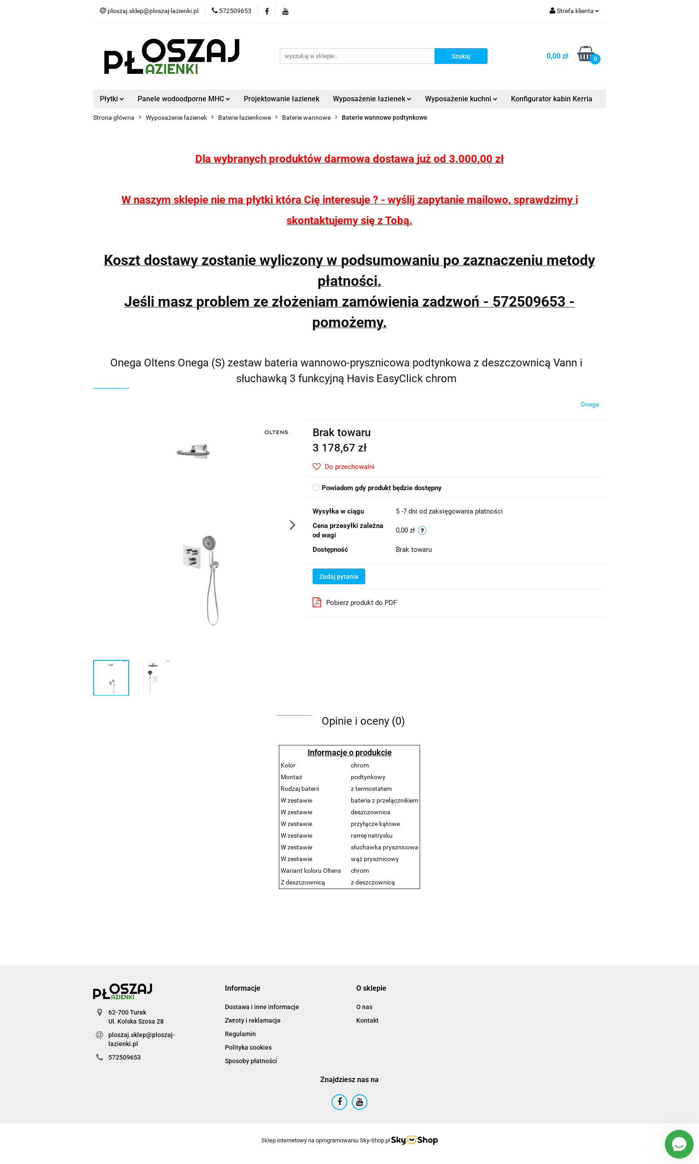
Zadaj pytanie (338, 576)
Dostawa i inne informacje (262, 1007)
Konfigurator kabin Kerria (551, 99)
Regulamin (240, 1034)
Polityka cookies (248, 1047)
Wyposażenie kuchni (461, 99)
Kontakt (367, 1020)
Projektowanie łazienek (281, 99)
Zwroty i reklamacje (253, 1020)
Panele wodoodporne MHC (184, 99)
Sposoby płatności (251, 1061)
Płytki (112, 99)
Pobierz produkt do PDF (355, 602)
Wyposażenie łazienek (372, 99)
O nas (364, 1007)
